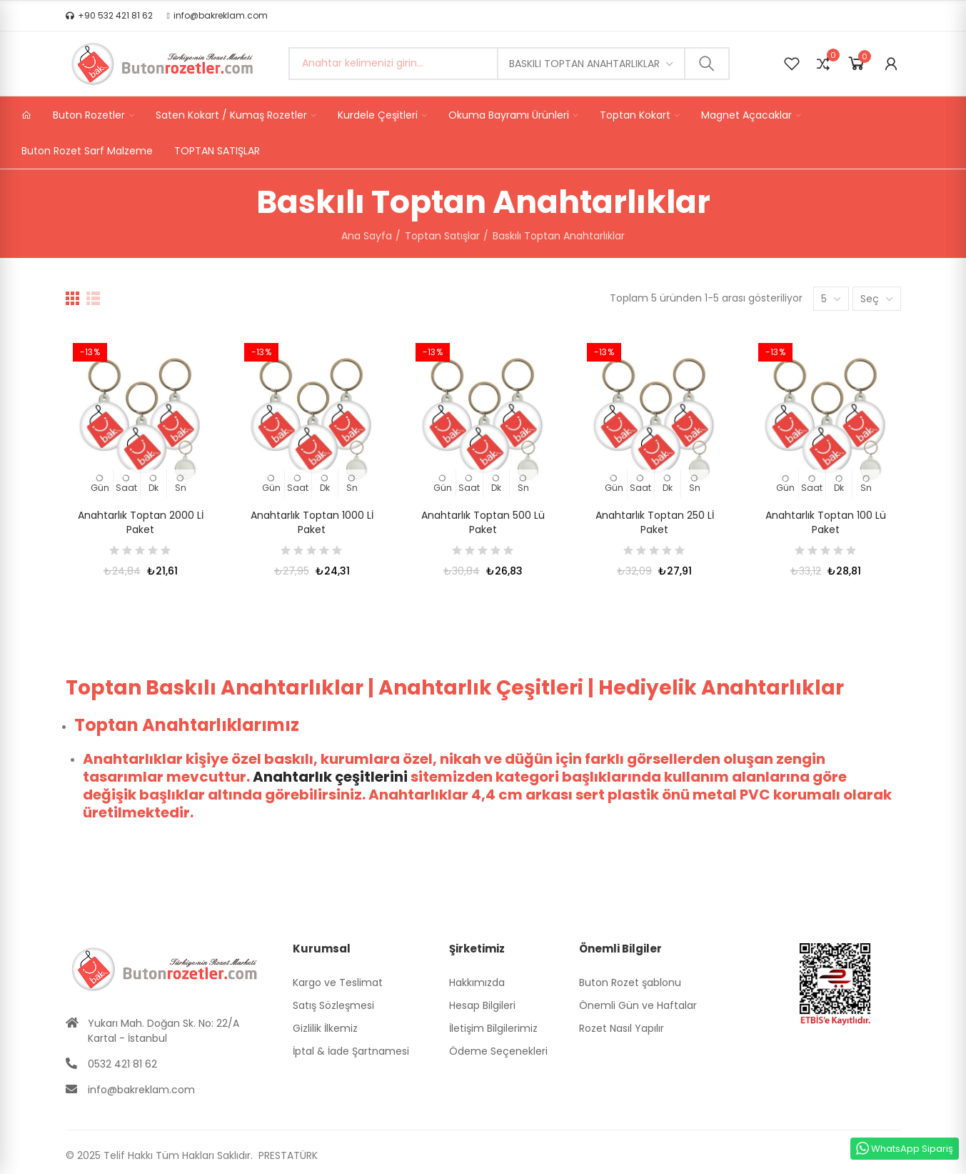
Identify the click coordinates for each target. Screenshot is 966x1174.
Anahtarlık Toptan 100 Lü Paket (825, 522)
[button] (109, 16)
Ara (707, 63)
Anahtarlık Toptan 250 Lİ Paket (654, 522)
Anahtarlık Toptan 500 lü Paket (483, 522)
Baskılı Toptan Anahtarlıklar (584, 63)
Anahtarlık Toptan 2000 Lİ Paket (140, 522)
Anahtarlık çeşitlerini (330, 777)
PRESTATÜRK (287, 1155)
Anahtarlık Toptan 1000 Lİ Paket (312, 522)
